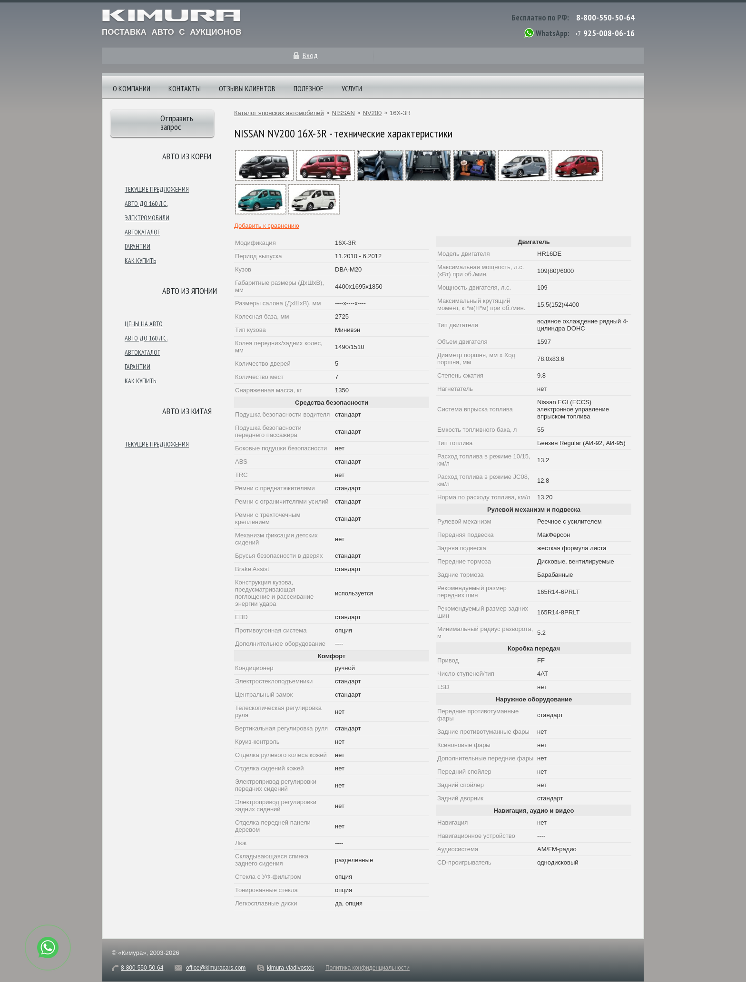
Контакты (184, 88)
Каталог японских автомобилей (279, 113)
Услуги (352, 88)
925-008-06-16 (609, 33)
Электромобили (147, 218)
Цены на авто (144, 324)
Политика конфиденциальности (367, 967)
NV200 (372, 113)
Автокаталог (142, 232)
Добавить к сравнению (266, 225)
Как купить (140, 260)
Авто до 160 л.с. (146, 203)
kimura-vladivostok (290, 967)
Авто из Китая (187, 411)
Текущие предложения (157, 189)
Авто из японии (189, 290)
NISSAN (343, 113)
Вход (310, 55)
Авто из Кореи (186, 156)
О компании (131, 88)
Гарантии (137, 246)
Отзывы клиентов (247, 88)
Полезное (309, 88)
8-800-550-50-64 (605, 17)
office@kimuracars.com (215, 967)
